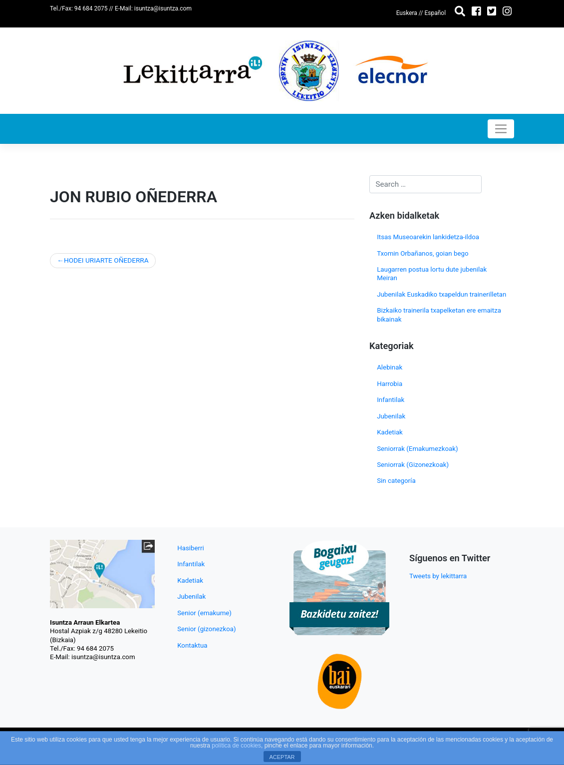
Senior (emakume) (204, 613)
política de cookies (236, 745)
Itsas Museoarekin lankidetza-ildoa (428, 237)
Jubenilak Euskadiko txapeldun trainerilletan (441, 294)
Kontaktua (192, 645)
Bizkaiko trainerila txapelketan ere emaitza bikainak (439, 315)
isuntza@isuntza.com (163, 8)
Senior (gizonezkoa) (206, 629)
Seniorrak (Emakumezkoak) (417, 448)
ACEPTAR (281, 757)
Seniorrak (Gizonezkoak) (413, 464)
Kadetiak (390, 432)
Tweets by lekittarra (438, 576)
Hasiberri (190, 548)
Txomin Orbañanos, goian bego (422, 253)
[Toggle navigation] (501, 128)
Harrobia (389, 383)
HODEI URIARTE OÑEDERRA (106, 260)
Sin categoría (396, 480)
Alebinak (389, 367)
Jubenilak (391, 416)
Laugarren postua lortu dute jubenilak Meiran (432, 274)
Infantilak (390, 399)
